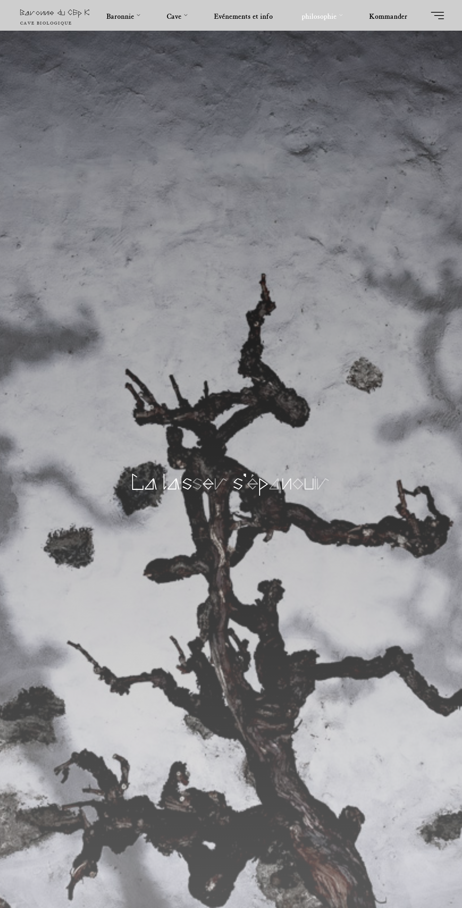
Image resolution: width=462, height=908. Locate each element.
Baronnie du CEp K (55, 13)
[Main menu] (437, 15)
